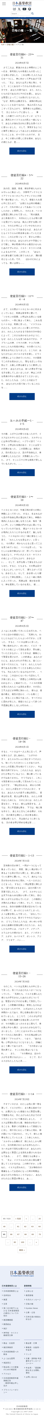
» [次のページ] (36, 1242)
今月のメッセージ (33, 1300)
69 (33, 1234)
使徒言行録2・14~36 (22, 740)
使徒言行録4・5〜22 (22, 177)
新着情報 (28, 1286)
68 (26, 1234)
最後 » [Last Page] (22, 1250)
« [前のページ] (26, 1219)
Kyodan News (32, 1308)
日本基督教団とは (9, 1286)
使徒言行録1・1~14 (22, 1094)
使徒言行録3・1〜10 (22, 498)
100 (22, 1242)
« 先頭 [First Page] (18, 1219)
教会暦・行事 (31, 1343)
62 (25, 1226)
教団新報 (29, 1295)
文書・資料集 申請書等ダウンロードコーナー (33, 1360)
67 (18, 1234)
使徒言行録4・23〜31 (22, 56)
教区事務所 (8, 1347)
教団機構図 (8, 1320)
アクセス (7, 1374)
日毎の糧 (18, 30)
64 (39, 1226)
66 (11, 1234)
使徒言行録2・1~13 (22, 855)
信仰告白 (7, 1295)
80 (15, 1242)
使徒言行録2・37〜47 (22, 619)
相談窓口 (7, 1363)
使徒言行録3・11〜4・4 (22, 298)
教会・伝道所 (9, 1343)
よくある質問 (9, 1358)
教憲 (5, 1300)
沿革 (5, 1304)
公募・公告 (30, 1312)
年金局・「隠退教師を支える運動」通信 (33, 1370)
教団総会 (7, 1324)
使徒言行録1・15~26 (22, 975)
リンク (28, 1354)
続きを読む (22, 151)
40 (4, 1226)
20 (40, 1219)
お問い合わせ (31, 1377)
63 (32, 1226)
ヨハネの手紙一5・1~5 (22, 422)
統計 (5, 1328)
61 (18, 1226)
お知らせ (29, 1291)
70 (40, 1234)
